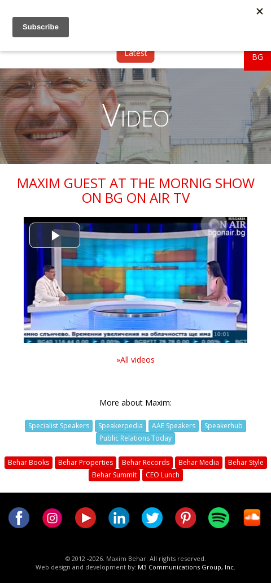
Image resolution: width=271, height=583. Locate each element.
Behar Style (246, 462)
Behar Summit (114, 475)
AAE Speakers (173, 425)
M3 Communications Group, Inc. (186, 567)
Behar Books (28, 462)
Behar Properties (85, 462)
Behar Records (145, 462)
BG (257, 56)
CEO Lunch (163, 475)
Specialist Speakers (58, 425)
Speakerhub (223, 425)
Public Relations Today (135, 438)
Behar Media (198, 462)
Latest (135, 52)
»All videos (135, 359)
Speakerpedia (120, 425)
